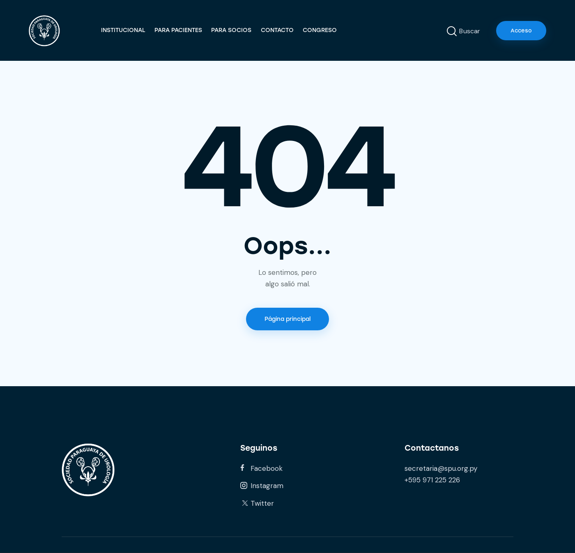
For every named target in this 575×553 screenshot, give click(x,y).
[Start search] (452, 31)
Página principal (287, 319)
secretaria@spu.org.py (441, 468)
